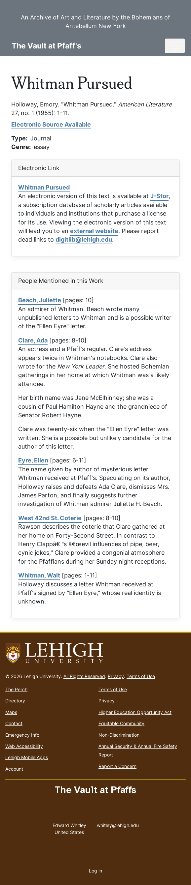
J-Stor (159, 196)
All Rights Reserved (84, 676)
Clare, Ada (33, 340)
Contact (13, 723)
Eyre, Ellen (33, 460)
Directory (15, 700)
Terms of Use (141, 676)
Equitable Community (121, 723)
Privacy (116, 676)
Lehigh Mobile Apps (26, 757)
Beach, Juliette (39, 300)
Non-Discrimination (118, 735)
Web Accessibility (24, 746)
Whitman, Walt (39, 575)
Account (14, 769)
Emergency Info (22, 735)
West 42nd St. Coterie (50, 518)
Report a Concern (117, 766)
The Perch (16, 689)
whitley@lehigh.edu (118, 823)
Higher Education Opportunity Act (135, 712)
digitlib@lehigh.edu (84, 239)
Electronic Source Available (51, 124)
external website (94, 231)
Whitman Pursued (44, 187)
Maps (11, 712)
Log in (95, 871)
